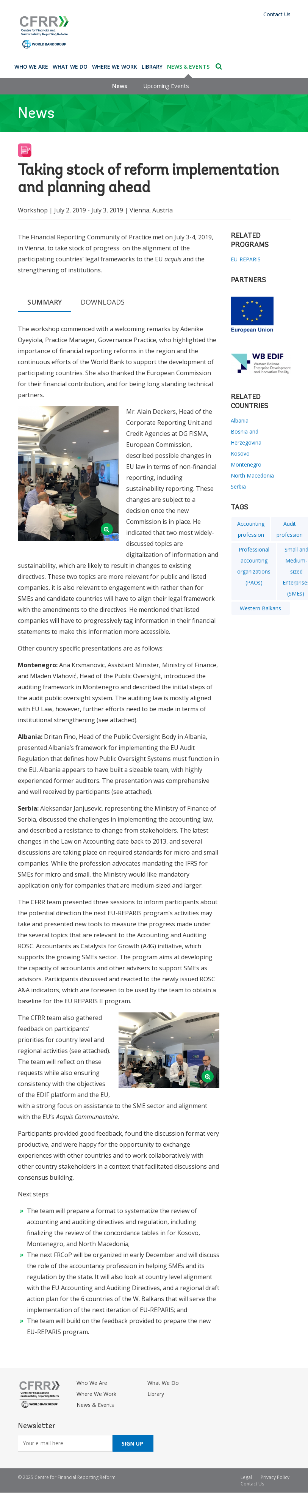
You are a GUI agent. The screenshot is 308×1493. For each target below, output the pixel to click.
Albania (240, 420)
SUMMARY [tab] (44, 301)
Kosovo (240, 453)
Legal (246, 1477)
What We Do (70, 66)
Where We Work (114, 66)
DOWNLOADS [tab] (103, 301)
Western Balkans (260, 608)
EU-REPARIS (246, 259)
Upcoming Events (166, 86)
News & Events (188, 66)
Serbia (238, 486)
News (119, 86)
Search (219, 66)
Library (152, 66)
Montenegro (246, 464)
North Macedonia (252, 475)
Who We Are (31, 66)
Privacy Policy (275, 1477)
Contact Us (277, 14)
